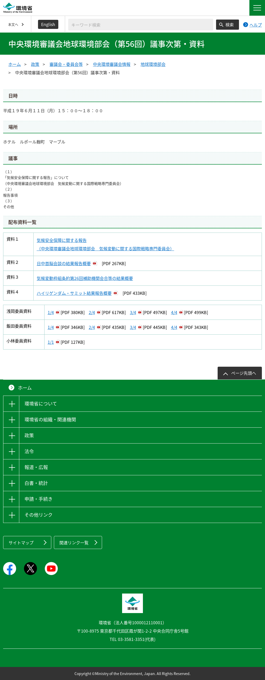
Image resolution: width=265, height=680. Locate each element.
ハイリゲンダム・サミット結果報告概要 (74, 293)
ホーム (14, 64)
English (48, 24)
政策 (35, 64)
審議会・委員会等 (66, 64)
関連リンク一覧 (74, 542)
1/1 (51, 342)
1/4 (51, 312)
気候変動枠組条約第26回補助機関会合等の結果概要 (85, 278)
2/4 (92, 312)
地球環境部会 (153, 64)
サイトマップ (21, 542)
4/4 (174, 312)
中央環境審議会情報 (111, 64)
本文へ (13, 24)
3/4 (133, 312)
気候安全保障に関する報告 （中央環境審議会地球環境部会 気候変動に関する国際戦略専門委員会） (105, 244)
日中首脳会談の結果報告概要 (64, 263)
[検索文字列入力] (140, 24)
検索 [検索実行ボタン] (229, 24)
